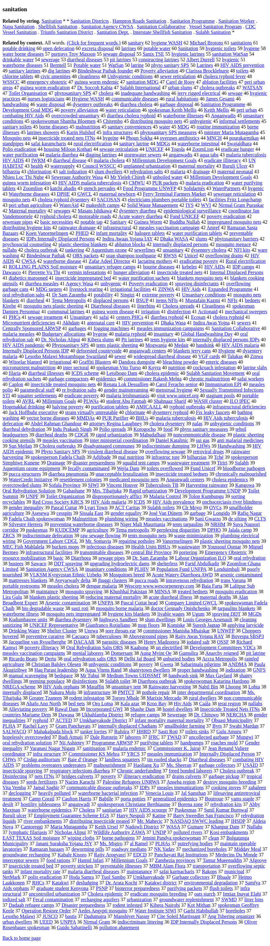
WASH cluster (208, 401)
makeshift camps (103, 205)
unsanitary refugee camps (110, 266)
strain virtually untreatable (91, 412)
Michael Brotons (206, 42)
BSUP (142, 300)
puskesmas (37, 530)
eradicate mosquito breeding (158, 894)
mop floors (149, 625)
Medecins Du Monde (237, 854)
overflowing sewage (165, 451)
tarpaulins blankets (236, 608)
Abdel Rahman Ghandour (56, 423)
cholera (106, 93)
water (164, 126)
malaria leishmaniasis (127, 395)
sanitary (136, 42)
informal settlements (239, 121)
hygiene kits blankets (129, 614)
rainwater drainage (77, 227)
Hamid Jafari (91, 860)
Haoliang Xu (146, 765)
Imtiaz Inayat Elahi (242, 894)
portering (188, 552)
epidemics (106, 378)
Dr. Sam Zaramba (150, 558)
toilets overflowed (165, 468)
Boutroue (214, 798)
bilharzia (11, 171)
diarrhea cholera (136, 104)
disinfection (179, 311)
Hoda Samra (81, 877)
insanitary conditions (106, 569)
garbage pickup (224, 776)
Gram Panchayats (72, 726)
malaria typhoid (130, 334)
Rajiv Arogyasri (110, 854)
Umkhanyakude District (103, 720)
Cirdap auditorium (42, 759)
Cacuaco (80, 636)
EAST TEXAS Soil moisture (31, 838)
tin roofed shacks (164, 759)
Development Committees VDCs (222, 647)
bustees (16, 563)
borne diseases (53, 126)
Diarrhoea (81, 558)
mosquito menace (233, 244)
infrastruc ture (166, 457)
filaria (15, 373)
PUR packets (165, 182)
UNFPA (105, 602)
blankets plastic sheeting (54, 597)
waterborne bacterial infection (108, 793)
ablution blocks (130, 244)
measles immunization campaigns (170, 328)
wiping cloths (81, 838)
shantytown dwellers (149, 670)
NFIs (232, 300)
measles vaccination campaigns (33, 653)
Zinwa (256, 356)
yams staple (242, 798)
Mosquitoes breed (126, 574)
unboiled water (167, 177)
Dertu (50, 658)
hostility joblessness (41, 804)
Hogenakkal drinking (23, 406)
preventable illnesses (121, 866)
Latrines (205, 65)
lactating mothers (155, 261)
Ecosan (198, 317)
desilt (7, 804)
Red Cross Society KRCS (57, 502)
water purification (20, 154)
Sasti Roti (168, 731)
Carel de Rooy (180, 82)
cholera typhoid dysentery (63, 199)
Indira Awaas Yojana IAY (127, 238)
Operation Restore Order (46, 910)
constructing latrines (159, 59)
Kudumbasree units (28, 619)
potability (103, 294)
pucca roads (146, 580)
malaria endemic (129, 748)
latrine (137, 65)
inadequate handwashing (145, 93)
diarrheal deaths (51, 434)
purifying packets (184, 888)
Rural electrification (246, 261)
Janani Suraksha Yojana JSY (64, 843)
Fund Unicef (202, 468)
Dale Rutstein (104, 737)
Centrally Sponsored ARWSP (31, 328)
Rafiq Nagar (249, 513)
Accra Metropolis (219, 658)
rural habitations (182, 98)
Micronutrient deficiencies (28, 322)
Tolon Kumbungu (206, 496)
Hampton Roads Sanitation (139, 21)
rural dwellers (202, 698)
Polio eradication (19, 149)
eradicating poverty (199, 261)
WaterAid (68, 205)
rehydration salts (146, 171)
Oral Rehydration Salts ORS (94, 647)
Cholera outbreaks (57, 446)
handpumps (191, 742)
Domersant (122, 653)
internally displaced (22, 692)
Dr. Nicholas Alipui (60, 339)
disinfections (85, 681)
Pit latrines (132, 339)
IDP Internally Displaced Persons (204, 922)
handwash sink (183, 675)
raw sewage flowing (100, 535)
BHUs (142, 418)
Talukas (235, 356)
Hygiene (226, 350)
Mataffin (95, 686)
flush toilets (221, 888)
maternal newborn (117, 194)
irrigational (60, 362)
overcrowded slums (21, 485)
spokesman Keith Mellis (172, 110)
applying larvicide (246, 625)
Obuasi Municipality (232, 720)
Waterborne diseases (29, 194)
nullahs (9, 250)
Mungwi (244, 737)
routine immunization (218, 126)
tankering (74, 250)
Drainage (56, 462)
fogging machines (111, 328)
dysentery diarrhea (137, 210)
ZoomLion (202, 149)
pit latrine (255, 653)
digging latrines (101, 154)
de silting (237, 518)
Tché (219, 457)
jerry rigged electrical (199, 93)
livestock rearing (86, 289)
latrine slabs (255, 367)
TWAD (174, 737)
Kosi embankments (229, 832)
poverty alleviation (79, 110)
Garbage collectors (190, 877)
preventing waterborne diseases (81, 524)
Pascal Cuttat (64, 507)
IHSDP (238, 821)
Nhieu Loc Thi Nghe (23, 177)
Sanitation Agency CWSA (107, 26)
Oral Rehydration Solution (28, 490)
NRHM (218, 524)
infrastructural (117, 227)
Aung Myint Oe (155, 653)
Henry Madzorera (161, 642)
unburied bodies (179, 658)
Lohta (254, 686)
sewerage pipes (17, 222)
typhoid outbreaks (187, 406)
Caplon (16, 384)
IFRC (154, 737)
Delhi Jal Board (139, 658)
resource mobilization (24, 558)
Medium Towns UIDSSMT (134, 675)
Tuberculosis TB (161, 485)
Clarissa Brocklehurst (207, 70)
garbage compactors (68, 378)
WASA (173, 826)
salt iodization (73, 171)
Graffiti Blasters (95, 362)
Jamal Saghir (46, 787)
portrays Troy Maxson (73, 54)
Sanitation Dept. (113, 32)
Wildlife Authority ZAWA (119, 832)
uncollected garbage (209, 737)
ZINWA (166, 289)
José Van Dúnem (165, 513)
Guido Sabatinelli (74, 927)
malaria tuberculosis (176, 418)
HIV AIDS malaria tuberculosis (90, 182)
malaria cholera (109, 160)
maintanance (139, 871)
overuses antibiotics (179, 138)
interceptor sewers (20, 860)
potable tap (92, 222)
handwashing (15, 104)
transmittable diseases (101, 552)
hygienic (230, 59)
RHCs (38, 882)
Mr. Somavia (98, 541)
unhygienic (201, 121)
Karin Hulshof (81, 132)
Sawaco (38, 563)
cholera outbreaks (217, 87)
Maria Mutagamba (69, 826)
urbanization (139, 899)
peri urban (246, 110)
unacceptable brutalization (122, 474)
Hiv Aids (183, 703)
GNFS (259, 670)
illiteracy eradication (143, 776)
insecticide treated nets (179, 272)
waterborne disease (62, 261)
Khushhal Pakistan (128, 591)
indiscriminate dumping (165, 446)
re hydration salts (79, 390)
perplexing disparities (178, 530)
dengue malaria (101, 586)
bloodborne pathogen (244, 468)
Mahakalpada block (53, 731)
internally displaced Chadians (127, 726)
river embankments (43, 821)
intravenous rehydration (189, 580)
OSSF (223, 642)
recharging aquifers (100, 899)
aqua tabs (209, 154)
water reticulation (123, 110)
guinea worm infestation (26, 182)
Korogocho (144, 429)
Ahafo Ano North (43, 703)
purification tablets (109, 406)
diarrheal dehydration (23, 429)
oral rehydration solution (27, 742)
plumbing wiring (121, 518)
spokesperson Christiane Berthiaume (133, 804)
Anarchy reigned (222, 653)
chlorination (39, 171)
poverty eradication (226, 216)
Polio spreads (112, 429)
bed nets (77, 703)
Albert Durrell (200, 59)
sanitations (241, 42)
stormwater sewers (143, 154)
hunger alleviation (131, 272)
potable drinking (18, 48)
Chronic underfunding (139, 770)
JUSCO (50, 916)
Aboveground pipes (148, 636)
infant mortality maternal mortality (169, 720)
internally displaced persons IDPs (226, 339)
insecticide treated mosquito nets (63, 384)
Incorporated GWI (104, 709)
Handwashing (231, 446)
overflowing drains (224, 255)
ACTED (63, 720)
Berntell (58, 65)
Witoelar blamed (25, 362)
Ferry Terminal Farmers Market (174, 194)
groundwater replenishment (186, 899)
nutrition (176, 367)
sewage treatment (45, 317)
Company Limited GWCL (191, 602)
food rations (58, 860)
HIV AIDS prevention (242, 65)
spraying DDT (226, 614)
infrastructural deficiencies (239, 406)
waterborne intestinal (199, 143)
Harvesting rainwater (207, 485)
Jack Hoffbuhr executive (33, 412)
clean (213, 838)
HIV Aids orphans (61, 686)
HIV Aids (191, 289)
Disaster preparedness (83, 905)
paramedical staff (37, 390)
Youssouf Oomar (224, 546)
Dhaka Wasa (173, 322)
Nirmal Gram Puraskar (241, 205)
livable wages (171, 614)
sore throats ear (120, 630)
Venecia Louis (159, 793)
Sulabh (242, 462)
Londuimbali (227, 569)
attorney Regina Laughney (115, 423)
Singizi (128, 294)
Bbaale (224, 877)
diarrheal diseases (84, 59)
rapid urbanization (114, 434)
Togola (178, 149)
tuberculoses (109, 636)
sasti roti (79, 608)
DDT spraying (68, 563)
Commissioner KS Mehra (94, 754)
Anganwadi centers (185, 479)
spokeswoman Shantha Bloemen (63, 121)
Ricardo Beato (23, 658)
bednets (252, 300)
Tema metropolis (132, 530)
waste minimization (193, 535)
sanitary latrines (24, 70)
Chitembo (113, 121)
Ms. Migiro (111, 843)
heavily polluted (54, 793)
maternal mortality (196, 166)
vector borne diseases (47, 418)
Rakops (209, 871)
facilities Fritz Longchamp (235, 199)
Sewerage (177, 714)
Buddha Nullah (184, 222)
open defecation (58, 48)
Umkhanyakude (148, 877)
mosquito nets (16, 199)
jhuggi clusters (112, 580)
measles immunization (169, 754)
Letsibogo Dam (122, 373)
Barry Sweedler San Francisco (203, 815)
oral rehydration (250, 558)
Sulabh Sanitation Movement (216, 373)
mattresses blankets (28, 580)
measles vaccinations (167, 518)
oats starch (205, 894)
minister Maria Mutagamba (231, 132)
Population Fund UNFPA (181, 569)
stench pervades (100, 188)
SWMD (229, 899)
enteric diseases (221, 362)
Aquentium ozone (109, 250)
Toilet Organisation (28, 93)
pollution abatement (119, 927)
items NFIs (167, 300)
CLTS (260, 518)
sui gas (203, 440)
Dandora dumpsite (136, 362)
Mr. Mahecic (150, 821)
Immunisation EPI (223, 384)
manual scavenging (28, 675)
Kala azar (130, 703)
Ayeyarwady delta (72, 580)
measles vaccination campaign (169, 227)
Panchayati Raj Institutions (181, 854)
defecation (12, 423)
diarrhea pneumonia (68, 474)
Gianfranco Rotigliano (108, 625)
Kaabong (139, 647)
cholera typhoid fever (224, 76)
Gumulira (188, 653)
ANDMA (237, 664)
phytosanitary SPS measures (168, 132)
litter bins (253, 899)
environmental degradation (211, 882)
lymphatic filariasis (28, 832)
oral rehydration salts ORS (90, 658)
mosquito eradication (236, 591)
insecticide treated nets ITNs (66, 138)
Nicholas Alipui (70, 832)
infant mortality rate (40, 871)
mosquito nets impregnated (73, 614)
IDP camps (243, 266)
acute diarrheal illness (170, 597)
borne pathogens (118, 838)
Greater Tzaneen (45, 698)
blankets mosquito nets (200, 278)
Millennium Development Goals (164, 160)
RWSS (170, 255)
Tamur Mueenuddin (222, 860)
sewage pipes (111, 558)
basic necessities (56, 222)
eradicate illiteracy (222, 160)
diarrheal (35, 300)
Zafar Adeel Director (109, 261)
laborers (133, 737)
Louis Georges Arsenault (207, 619)
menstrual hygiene (174, 390)
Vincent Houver (122, 485)
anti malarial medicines (240, 440)
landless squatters (122, 759)
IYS (190, 205)
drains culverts (186, 776)
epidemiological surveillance (192, 210)
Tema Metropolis (69, 300)
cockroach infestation (214, 367)
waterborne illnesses (183, 115)
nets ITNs (44, 776)
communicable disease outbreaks (99, 787)
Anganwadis (223, 115)
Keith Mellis (216, 110)
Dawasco (11, 272)
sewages (62, 210)
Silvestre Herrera (26, 524)
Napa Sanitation (18, 26)
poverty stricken (77, 866)
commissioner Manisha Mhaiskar (176, 630)
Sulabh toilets (161, 507)
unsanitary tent (126, 686)
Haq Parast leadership (56, 670)
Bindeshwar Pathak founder (105, 70)
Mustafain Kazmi (202, 300)
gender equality (126, 513)
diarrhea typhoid (167, 317)
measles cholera (63, 586)
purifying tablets (156, 742)
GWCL (84, 194)
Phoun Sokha (139, 138)
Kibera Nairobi (165, 905)
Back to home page (21, 938)
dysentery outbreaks (92, 104)
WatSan (115, 65)
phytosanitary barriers (236, 238)
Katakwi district (160, 882)
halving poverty (68, 406)
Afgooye (258, 860)
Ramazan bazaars (46, 849)
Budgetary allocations (64, 334)
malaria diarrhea (61, 154)
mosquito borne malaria (119, 608)
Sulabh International (140, 87)
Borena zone (190, 804)
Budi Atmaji (70, 737)
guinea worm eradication (45, 87)
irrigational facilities (130, 289)
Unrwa (91, 630)
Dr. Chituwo (206, 714)
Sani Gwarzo (208, 518)
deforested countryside (98, 350)
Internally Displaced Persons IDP (35, 350)
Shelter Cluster (62, 630)
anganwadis (180, 154)
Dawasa (66, 714)
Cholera (87, 810)
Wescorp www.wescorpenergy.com (159, 586)
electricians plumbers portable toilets (164, 199)
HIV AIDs (214, 266)
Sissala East (91, 513)
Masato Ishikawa (95, 210)
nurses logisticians (46, 98)
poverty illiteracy (42, 647)
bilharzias (196, 457)
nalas (197, 423)
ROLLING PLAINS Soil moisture (43, 266)
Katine (159, 815)
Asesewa (40, 513)
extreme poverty (158, 294)
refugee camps (145, 714)
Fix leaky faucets (213, 412)
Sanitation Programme (192, 21)
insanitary (163, 334)
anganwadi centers (147, 350)
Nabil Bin (208, 686)
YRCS (133, 754)
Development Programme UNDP (207, 490)
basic (58, 558)
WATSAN (252, 87)
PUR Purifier (115, 418)
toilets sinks (197, 731)
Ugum (198, 614)
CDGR (81, 434)
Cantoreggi (32, 826)
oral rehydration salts (23, 294)
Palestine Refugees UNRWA (131, 782)
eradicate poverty (81, 395)
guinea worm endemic (96, 82)
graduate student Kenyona (62, 888)
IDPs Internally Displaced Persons (60, 238)
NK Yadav (164, 849)
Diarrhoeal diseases (110, 306)
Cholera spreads (179, 306)
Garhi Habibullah (200, 910)
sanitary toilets (17, 126)
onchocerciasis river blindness (232, 502)
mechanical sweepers (246, 311)
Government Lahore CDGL (50, 541)
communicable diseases (135, 98)
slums (201, 238)
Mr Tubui (89, 675)
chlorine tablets (17, 76)
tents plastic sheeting (117, 345)
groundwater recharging (26, 854)
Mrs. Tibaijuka (106, 490)
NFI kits (242, 250)
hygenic (256, 188)
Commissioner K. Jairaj (177, 748)
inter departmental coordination (208, 692)
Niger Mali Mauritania (142, 524)
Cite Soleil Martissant (179, 916)
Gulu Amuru (228, 731)
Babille (106, 798)
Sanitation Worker (236, 21)
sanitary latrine (134, 143)
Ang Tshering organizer (231, 916)
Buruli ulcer (14, 815)
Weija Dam (128, 468)
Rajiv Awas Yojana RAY (199, 636)
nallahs (255, 703)
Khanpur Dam (225, 826)
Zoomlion (33, 188)
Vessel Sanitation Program (215, 26)
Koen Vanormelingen (47, 233)
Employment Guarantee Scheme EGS (71, 815)
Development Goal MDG (27, 110)
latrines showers (43, 132)
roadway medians (128, 849)
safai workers (250, 378)
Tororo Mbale (125, 698)
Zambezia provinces (175, 860)
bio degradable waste (43, 608)
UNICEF (154, 149)
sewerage (50, 59)
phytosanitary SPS (72, 93)
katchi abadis (63, 188)
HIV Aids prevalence (174, 502)
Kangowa (244, 485)
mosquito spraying (83, 591)
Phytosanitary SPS (70, 345)
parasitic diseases (119, 642)
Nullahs (254, 826)
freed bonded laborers (190, 770)
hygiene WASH (166, 42)
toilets (242, 70)
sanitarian (111, 810)
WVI (206, 205)
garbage (198, 513)
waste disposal (50, 104)
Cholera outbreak (237, 770)
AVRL (28, 401)
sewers (244, 322)
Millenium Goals (59, 401)
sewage (235, 93)
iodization (235, 670)
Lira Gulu (12, 597)
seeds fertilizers (41, 782)
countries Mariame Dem (26, 714)
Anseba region (181, 782)
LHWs (203, 446)
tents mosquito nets (147, 535)
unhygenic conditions (109, 664)
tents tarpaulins (188, 524)
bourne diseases (158, 266)
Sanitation (51, 21)
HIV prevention (138, 322)
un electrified (169, 647)
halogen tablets (150, 233)
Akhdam (70, 322)
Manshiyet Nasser (131, 916)
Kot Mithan (199, 905)
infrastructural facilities (49, 552)
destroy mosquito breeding (229, 782)
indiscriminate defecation (47, 535)
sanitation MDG (142, 82)
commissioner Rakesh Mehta (153, 378)
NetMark (11, 877)
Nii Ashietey (71, 742)
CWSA (28, 261)
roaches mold (224, 742)
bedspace (63, 675)
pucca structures (25, 474)
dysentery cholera (208, 250)
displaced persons (110, 300)
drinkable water (18, 59)
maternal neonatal (235, 171)
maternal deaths (215, 597)
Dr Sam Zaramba (69, 294)
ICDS (139, 502)
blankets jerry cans (192, 350)
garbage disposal (176, 104)
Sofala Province (65, 485)
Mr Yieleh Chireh (127, 177)
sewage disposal (119, 54)
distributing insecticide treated (99, 821)
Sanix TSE (153, 54)
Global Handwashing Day (207, 334)
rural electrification (92, 143)
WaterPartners (226, 188)
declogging (20, 793)
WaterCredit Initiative (30, 479)
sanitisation (94, 748)
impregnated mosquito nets (234, 222)
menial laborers (88, 653)
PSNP (102, 888)
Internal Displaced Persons (236, 272)
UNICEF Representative (53, 625)
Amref (213, 227)
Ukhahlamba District (102, 714)
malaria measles (18, 334)
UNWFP (225, 630)
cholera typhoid (228, 317)
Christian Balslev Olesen (56, 664)
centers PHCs (129, 317)
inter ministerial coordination (119, 440)
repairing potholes (137, 541)
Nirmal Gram (96, 922)
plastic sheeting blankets (83, 244)
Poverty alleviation (159, 70)
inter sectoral (76, 367)
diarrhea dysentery (73, 619)
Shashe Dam (142, 709)
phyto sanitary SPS (170, 65)
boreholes (235, 910)
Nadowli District (142, 826)
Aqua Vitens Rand (103, 670)
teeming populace (46, 681)
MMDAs (86, 418)
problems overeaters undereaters (53, 765)
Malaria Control (165, 496)
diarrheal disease (69, 160)
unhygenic (111, 283)
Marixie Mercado (164, 698)
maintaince (47, 591)
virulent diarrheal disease (113, 451)
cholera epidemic (162, 373)
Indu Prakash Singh (72, 429)
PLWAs (91, 401)
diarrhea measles (42, 283)
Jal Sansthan (193, 793)
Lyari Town (96, 507)
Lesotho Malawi (18, 916)
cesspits (64, 513)
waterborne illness (20, 614)
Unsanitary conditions (204, 294)
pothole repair (156, 692)
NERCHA (236, 714)
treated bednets (193, 591)
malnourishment (109, 765)
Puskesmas (186, 810)
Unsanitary (81, 317)
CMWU (137, 182)
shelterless (167, 563)
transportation (206, 866)
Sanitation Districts (89, 21)
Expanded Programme (230, 289)
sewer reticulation (178, 76)
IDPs (144, 787)
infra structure (47, 754)
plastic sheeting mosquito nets (230, 541)
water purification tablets (197, 233)
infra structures (118, 132)
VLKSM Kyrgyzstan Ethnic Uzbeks (66, 574)
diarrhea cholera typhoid (131, 115)
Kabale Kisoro (72, 854)
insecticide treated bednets (181, 474)
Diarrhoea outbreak (157, 681)
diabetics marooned (28, 278)
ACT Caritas (127, 507)
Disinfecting (14, 776)
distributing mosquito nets (156, 121)
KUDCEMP (67, 530)
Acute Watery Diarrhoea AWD (182, 574)
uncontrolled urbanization (54, 894)
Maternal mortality (27, 210)
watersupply (62, 166)
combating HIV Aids (23, 115)
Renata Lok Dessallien (126, 384)
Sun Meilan (20, 446)
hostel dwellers (177, 709)
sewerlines (144, 250)
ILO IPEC (240, 401)
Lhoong (233, 686)
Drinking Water (24, 630)
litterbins (146, 306)
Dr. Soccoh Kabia (94, 87)
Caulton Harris (77, 798)
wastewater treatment (188, 462)
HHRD (144, 731)
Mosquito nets (16, 138)
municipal (234, 871)
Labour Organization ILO (200, 558)
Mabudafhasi (153, 434)
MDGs (163, 143)
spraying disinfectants (197, 283)
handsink (205, 345)
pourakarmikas (244, 138)
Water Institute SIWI (155, 910)
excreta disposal (98, 48)
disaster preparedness (94, 462)
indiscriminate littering (140, 922)
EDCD (140, 854)
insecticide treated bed (31, 866)
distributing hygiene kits (26, 227)
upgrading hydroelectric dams (119, 563)
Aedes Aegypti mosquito (102, 910)
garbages (77, 328)
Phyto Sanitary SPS (60, 451)
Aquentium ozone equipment (31, 468)
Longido (221, 513)
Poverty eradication (148, 283)
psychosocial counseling (26, 244)
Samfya (252, 882)
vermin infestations (87, 272)
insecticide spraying (22, 770)
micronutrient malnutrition (28, 367)
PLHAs (162, 843)
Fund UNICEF (185, 216)
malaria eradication (205, 182)
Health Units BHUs (150, 546)
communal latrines (65, 311)
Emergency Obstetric (226, 552)
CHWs (9, 759)
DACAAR (84, 642)
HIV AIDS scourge (148, 810)
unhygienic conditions (232, 423)
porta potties (133, 798)
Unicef (191, 255)
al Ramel (139, 843)
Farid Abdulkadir (202, 563)
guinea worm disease (113, 311)
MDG (183, 126)
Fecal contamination (53, 899)
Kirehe (9, 306)
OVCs (215, 507)
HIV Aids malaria (108, 502)
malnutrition (88, 126)
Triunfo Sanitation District (66, 32)
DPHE (63, 194)
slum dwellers (108, 171)
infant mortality (111, 233)
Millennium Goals (129, 860)
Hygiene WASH (88, 98)
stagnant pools (220, 395)
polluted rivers (187, 832)
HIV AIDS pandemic (23, 345)
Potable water (87, 65)
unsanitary (173, 250)
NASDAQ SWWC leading (197, 821)
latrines (128, 48)
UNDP (159, 832)
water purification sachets (143, 278)
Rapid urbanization (148, 490)
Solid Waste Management (152, 205)
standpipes (13, 143)
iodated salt (198, 642)
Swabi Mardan (243, 726)
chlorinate (135, 412)
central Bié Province (151, 552)
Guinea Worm (148, 222)
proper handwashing (198, 670)
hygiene (251, 48)
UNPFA (68, 922)
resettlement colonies (80, 479)
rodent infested (128, 905)
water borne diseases (23, 54)
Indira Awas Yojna (211, 322)
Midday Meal (247, 849)
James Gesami (220, 98)
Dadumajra (95, 916)
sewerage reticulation (234, 194)
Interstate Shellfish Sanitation (162, 32)
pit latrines (120, 59)
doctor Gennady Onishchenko (180, 608)
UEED (46, 922)
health (37, 166)
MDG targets (49, 289)
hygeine (111, 138)
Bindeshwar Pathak (45, 255)
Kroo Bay (156, 703)
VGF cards (209, 356)
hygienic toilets (221, 48)
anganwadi (79, 804)
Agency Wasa (79, 283)
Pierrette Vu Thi (44, 272)
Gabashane (74, 490)
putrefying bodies (195, 843)
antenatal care (101, 322)
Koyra (154, 367)
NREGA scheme (19, 686)
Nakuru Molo (62, 692)
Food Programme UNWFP (149, 188)
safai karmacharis (176, 871)
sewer (120, 356)
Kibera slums (101, 339)
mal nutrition (131, 457)
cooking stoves (226, 787)
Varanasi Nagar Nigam (52, 748)
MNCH (214, 138)
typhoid (40, 720)
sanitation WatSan (230, 54)
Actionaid (207, 311)
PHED (82, 233)
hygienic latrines (188, 54)
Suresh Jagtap (206, 625)
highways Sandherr (118, 619)
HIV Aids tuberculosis (225, 418)
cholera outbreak (41, 250)
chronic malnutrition (209, 378)
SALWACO (14, 731)
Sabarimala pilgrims (201, 664)
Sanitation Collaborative (161, 26)
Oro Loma (102, 703)
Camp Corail (41, 798)
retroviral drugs (208, 451)
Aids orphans (15, 888)
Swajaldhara (239, 143)
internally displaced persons (181, 244)
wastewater (189, 546)
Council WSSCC (99, 166)
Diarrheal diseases (207, 759)
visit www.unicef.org (177, 395)
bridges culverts (77, 776)
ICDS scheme (85, 373)
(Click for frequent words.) (94, 42)
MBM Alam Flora (167, 866)
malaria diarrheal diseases (93, 871)
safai (104, 317)
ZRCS (8, 535)
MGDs (255, 614)
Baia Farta (211, 586)
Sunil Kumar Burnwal (226, 810)
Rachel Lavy (35, 726)
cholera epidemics (230, 479)
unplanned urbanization (147, 166)
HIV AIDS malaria (240, 345)
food (167, 429)
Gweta (166, 664)
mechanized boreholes (204, 849)
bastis (70, 916)
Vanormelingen (177, 541)
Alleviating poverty (27, 709)
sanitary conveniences (130, 126)
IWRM (38, 160)
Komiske (176, 625)
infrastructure (96, 692)
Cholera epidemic (105, 894)
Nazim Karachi (80, 782)
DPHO (214, 530)
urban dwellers (17, 922)
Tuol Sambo (113, 877)
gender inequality (26, 507)
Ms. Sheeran (179, 765)
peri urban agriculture (30, 205)
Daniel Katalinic (171, 440)
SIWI (93, 485)
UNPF (32, 496)
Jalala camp (240, 530)
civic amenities (55, 76)
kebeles (189, 266)
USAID (250, 765)
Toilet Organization (65, 496)
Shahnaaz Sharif (170, 401)
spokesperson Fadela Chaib (58, 457)
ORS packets (85, 255)
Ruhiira (121, 731)
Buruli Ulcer (234, 166)
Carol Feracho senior (176, 384)
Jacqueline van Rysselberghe (37, 642)
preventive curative (45, 636)
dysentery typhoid (170, 412)
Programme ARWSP (112, 742)
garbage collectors (217, 765)
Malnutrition (84, 518)
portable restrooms (21, 586)
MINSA (162, 591)
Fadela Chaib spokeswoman (37, 518)
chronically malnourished (241, 474)
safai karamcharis (48, 143)
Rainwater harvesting (170, 686)
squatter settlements (37, 395)
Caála (204, 703)
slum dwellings (160, 619)
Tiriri (222, 462)
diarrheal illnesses (46, 373)
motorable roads (95, 216)
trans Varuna (233, 580)
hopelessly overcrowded (26, 737)
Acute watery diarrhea (140, 216)
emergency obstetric (47, 82)
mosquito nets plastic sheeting (53, 306)
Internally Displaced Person (227, 754)
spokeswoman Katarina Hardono (216, 681)
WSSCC (10, 82)
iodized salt (13, 899)
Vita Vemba (14, 787)
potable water (157, 48)
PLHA (8, 726)
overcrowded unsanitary (75, 115)
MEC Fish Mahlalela (23, 546)
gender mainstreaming (126, 390)
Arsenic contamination (67, 602)
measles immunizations (180, 787)
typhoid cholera (55, 216)
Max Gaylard (219, 675)
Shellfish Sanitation (58, 26)
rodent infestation (86, 698)
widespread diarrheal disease (162, 356)
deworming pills (88, 849)
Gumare (195, 826)
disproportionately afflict (117, 496)
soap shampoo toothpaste (131, 255)
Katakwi (60, 882)
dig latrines (59, 70)
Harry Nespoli (130, 815)
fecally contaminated (89, 468)
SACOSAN (109, 199)
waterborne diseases (22, 65)
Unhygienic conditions (130, 76)
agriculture (97, 530)
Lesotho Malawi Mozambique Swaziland (66, 356)
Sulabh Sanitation (213, 32)
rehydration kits (226, 804)
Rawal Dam (66, 709)
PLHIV (142, 569)
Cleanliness (213, 306)
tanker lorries (93, 731)
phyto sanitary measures (204, 429)
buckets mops (65, 546)
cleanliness (89, 76)
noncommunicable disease (199, 434)
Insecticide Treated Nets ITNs (230, 709)
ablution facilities (219, 82)
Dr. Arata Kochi (121, 882)
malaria (177, 171)
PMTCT (126, 692)
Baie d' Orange (82, 759)
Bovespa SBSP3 (247, 636)
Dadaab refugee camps (31, 905)
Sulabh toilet (117, 681)
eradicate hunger (237, 149)
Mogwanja (156, 345)
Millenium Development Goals (221, 177)
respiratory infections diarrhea (80, 770)
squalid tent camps (141, 462)
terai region (229, 703)
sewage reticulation (119, 149)
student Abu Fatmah (126, 401)
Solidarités (194, 188)
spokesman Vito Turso (118, 367)
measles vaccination (62, 440)
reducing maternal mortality (113, 597)
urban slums (180, 87)
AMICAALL (149, 406)
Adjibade (101, 457)
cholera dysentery (167, 423)
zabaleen (257, 787)
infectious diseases (105, 546)
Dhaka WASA (174, 238)
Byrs (217, 726)
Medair (181, 345)
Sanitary (118, 222)
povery (146, 664)
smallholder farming (184, 726)
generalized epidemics (175, 798)
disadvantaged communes (109, 446)
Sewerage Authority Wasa (77, 177)
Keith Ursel (106, 826)
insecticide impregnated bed (83, 278)
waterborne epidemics (50, 810)
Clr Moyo (192, 507)
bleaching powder (180, 362)
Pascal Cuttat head (139, 602)
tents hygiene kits (167, 339)
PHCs (14, 317)
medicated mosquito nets (134, 479)
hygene (100, 334)
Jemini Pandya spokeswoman (171, 838)
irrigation (150, 311)
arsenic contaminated (241, 574)
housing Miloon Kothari (68, 149)
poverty (108, 776)
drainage (201, 171)
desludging (87, 882)
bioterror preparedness (137, 888)
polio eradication (45, 877)
